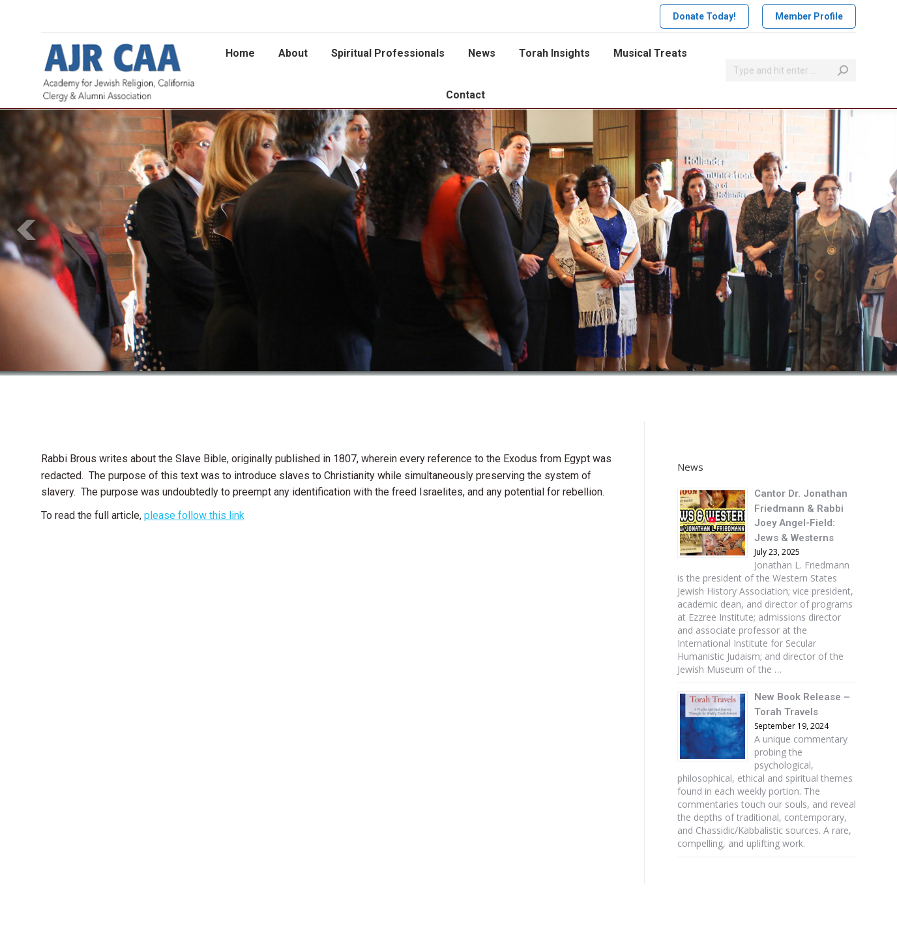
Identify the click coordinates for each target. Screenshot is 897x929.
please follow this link (194, 515)
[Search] (791, 70)
